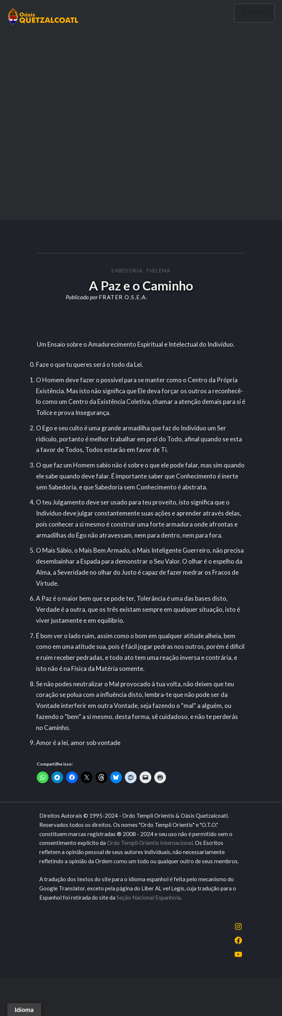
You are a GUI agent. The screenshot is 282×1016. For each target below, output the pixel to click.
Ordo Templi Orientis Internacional (150, 842)
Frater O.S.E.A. (123, 297)
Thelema (158, 271)
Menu (258, 13)
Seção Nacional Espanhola (148, 897)
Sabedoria (126, 271)
